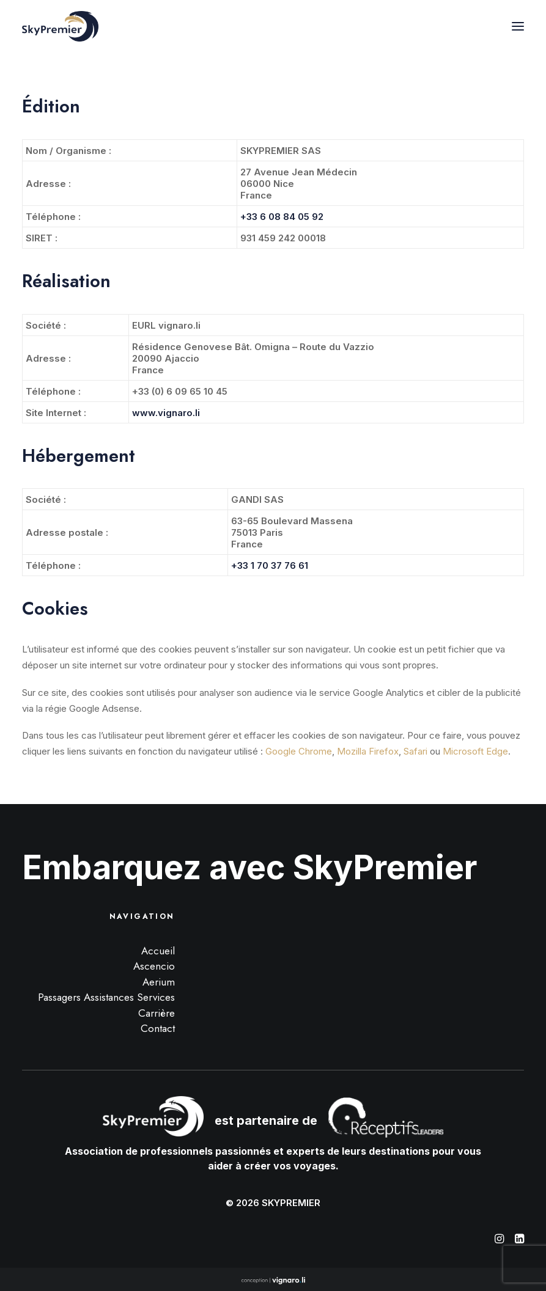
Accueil (158, 950)
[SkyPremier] (60, 26)
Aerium (158, 982)
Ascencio (154, 966)
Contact (158, 1028)
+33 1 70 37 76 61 (269, 565)
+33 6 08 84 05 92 (281, 216)
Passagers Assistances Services (106, 997)
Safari (415, 751)
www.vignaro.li (166, 413)
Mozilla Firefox (368, 751)
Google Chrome (298, 751)
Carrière (156, 1013)
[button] (518, 26)
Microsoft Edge (475, 751)
